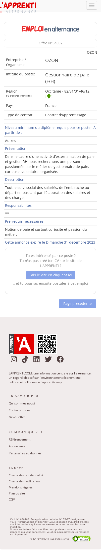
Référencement (19, 441)
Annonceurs (17, 447)
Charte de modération (24, 482)
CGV (12, 500)
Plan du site (17, 494)
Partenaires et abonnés (25, 454)
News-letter (17, 418)
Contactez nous (19, 411)
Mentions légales (21, 488)
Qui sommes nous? (22, 404)
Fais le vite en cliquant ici (50, 276)
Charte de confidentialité (26, 476)
